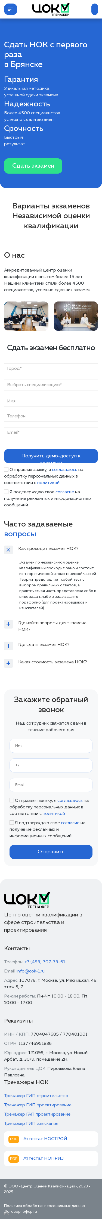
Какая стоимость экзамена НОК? (52, 662)
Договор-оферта (20, 1212)
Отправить (51, 851)
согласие (64, 492)
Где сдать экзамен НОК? (44, 645)
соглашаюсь (64, 470)
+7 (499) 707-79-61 (44, 962)
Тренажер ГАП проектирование (37, 1114)
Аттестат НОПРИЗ (43, 1158)
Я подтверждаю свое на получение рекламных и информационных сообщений (47, 498)
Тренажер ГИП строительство (36, 1096)
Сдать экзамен (33, 166)
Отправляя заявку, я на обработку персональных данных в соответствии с (43, 476)
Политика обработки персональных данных (44, 1206)
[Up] (6, 1213)
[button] (10, 9)
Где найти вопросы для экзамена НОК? (52, 626)
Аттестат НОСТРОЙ (45, 1139)
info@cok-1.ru (31, 971)
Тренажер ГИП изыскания (31, 1124)
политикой (48, 483)
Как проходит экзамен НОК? (48, 549)
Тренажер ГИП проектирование (38, 1105)
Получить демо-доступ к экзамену (51, 458)
